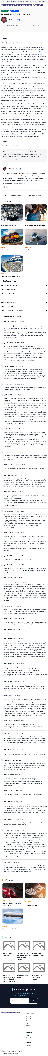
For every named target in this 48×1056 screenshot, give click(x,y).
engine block (40, 54)
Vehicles (28, 1016)
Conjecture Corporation (16, 1051)
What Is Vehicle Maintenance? (35, 225)
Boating (4, 274)
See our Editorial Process (13, 195)
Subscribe (33, 1001)
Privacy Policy (4, 1053)
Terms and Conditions (13, 1053)
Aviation (28, 247)
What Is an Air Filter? (31, 905)
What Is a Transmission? (8, 225)
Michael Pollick (13, 20)
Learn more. (43, 1)
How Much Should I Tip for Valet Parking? (38, 977)
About (28, 1035)
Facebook (29, 1045)
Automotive (5, 223)
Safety (3, 247)
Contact (28, 1038)
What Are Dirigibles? (9, 929)
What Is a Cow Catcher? (9, 250)
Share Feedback (35, 195)
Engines (28, 1023)
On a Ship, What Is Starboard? (10, 276)
